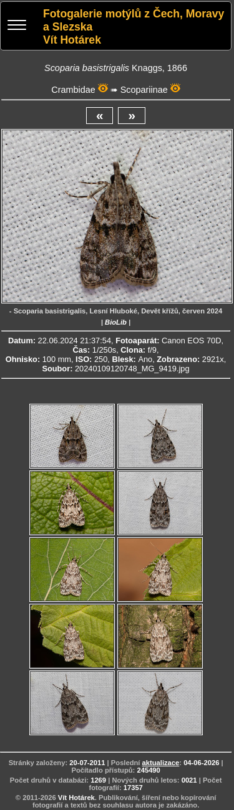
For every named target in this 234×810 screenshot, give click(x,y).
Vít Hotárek (76, 797)
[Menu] (17, 26)
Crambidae (73, 90)
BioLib (116, 322)
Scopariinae (144, 90)
